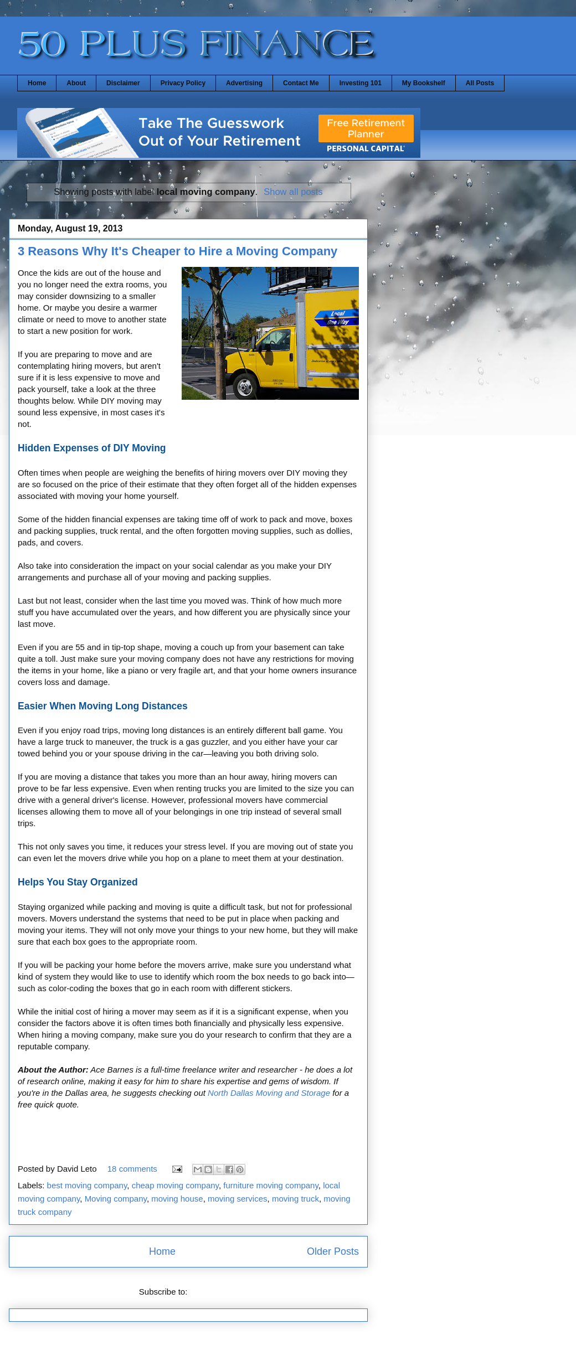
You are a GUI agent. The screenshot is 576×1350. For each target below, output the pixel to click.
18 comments (132, 1168)
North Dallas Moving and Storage (269, 1092)
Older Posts (333, 1251)
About (76, 83)
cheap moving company (175, 1185)
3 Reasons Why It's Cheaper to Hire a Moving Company (177, 251)
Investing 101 (361, 83)
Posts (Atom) (214, 1291)
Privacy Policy (183, 83)
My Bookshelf (423, 83)
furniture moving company (270, 1185)
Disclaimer (123, 83)
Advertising (244, 83)
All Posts (480, 83)
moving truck (295, 1198)
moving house (177, 1198)
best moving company (87, 1185)
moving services (238, 1198)
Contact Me (301, 83)
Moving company (116, 1198)
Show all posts (293, 192)
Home (37, 83)
